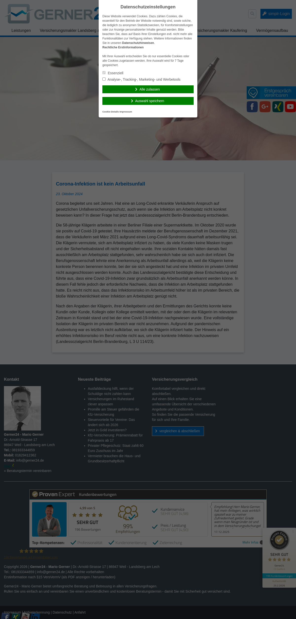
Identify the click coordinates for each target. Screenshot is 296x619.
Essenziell (112, 73)
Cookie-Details (110, 111)
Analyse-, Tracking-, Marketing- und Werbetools (141, 79)
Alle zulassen (149, 89)
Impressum (125, 111)
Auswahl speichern (149, 101)
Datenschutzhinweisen (138, 43)
